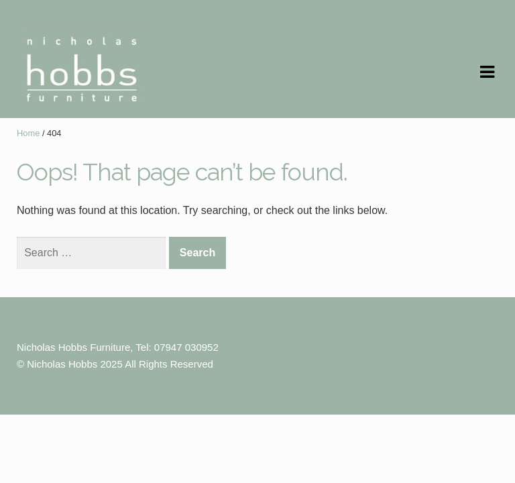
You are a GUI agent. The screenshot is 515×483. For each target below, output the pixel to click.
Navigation (486, 72)
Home (28, 133)
